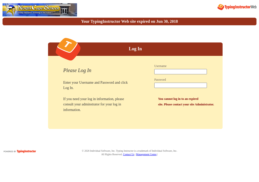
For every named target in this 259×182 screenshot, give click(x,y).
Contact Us (128, 154)
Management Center (146, 154)
